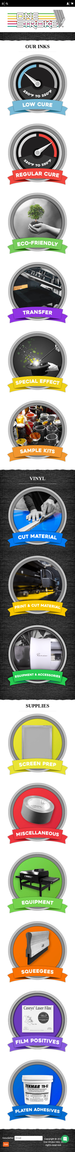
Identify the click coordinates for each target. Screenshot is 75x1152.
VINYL (37, 478)
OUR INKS (37, 46)
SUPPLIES (37, 706)
